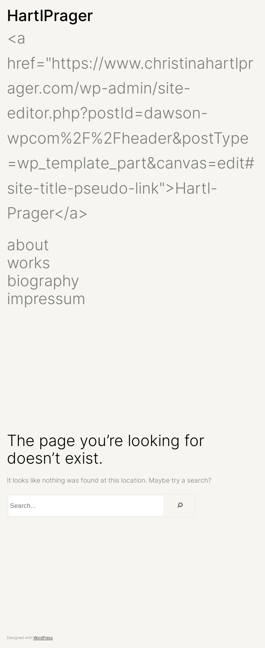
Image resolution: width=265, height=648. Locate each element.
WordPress (43, 637)
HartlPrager (50, 15)
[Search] (180, 506)
